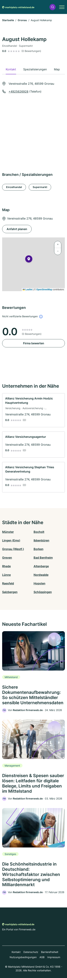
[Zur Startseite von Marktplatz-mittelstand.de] (18, 7)
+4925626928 (18, 91)
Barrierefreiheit (49, 951)
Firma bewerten (33, 343)
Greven (7, 557)
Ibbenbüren (41, 540)
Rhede (6, 566)
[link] (33, 410)
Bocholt (39, 532)
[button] (52, 7)
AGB (41, 957)
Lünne (6, 575)
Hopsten (39, 583)
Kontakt (16, 951)
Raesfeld (8, 583)
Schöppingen (43, 592)
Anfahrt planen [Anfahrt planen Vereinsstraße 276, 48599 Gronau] (17, 229)
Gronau (22, 20)
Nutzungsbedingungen (23, 957)
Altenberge (41, 566)
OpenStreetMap (44, 289)
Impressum (53, 957)
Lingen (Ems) (11, 540)
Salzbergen (10, 592)
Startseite (8, 20)
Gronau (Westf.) (13, 549)
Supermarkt (40, 187)
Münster (8, 532)
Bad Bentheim (43, 557)
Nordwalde (41, 575)
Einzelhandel (14, 187)
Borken (38, 549)
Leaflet (27, 289)
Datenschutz (30, 951)
